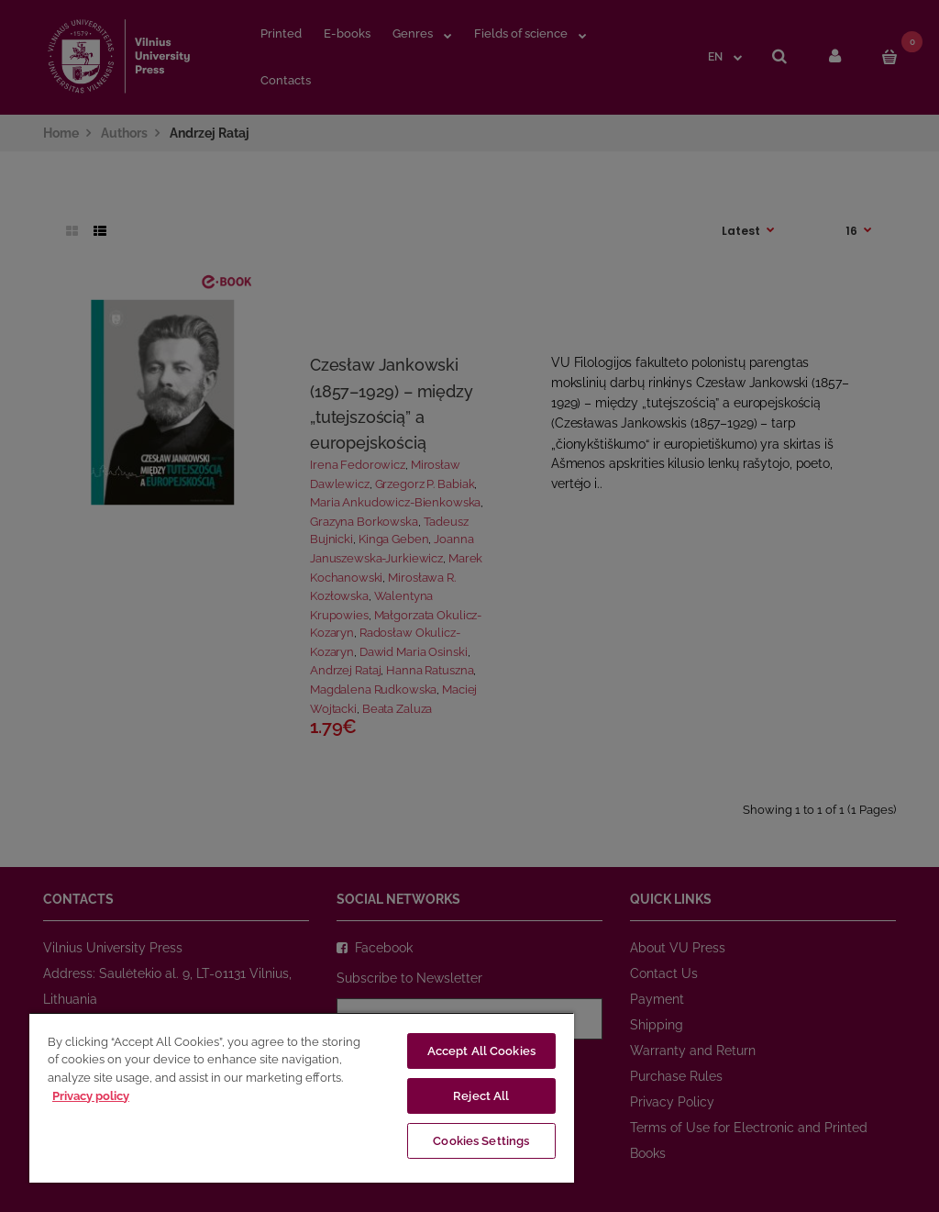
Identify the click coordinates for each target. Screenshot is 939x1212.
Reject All (481, 1096)
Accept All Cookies (481, 1051)
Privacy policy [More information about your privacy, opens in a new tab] (90, 1096)
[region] (301, 1097)
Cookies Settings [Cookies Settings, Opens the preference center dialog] (481, 1141)
